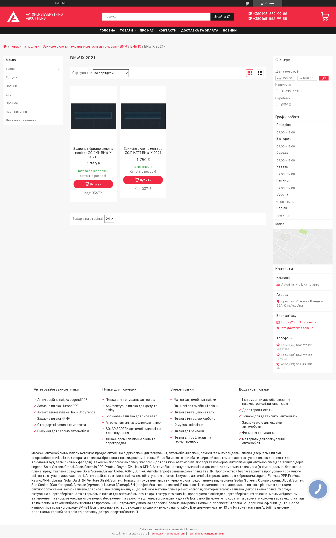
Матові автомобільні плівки (195, 400)
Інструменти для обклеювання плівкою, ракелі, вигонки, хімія (266, 402)
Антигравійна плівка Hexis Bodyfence (66, 412)
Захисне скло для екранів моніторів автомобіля (80, 47)
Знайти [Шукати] (220, 16)
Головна (107, 30)
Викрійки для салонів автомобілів (63, 431)
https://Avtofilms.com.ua (298, 322)
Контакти (167, 30)
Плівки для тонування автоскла (130, 400)
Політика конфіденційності (206, 533)
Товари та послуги (24, 47)
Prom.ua (191, 529)
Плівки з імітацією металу (194, 412)
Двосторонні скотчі (257, 410)
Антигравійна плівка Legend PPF (62, 400)
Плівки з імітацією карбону (194, 419)
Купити (96, 184)
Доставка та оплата (199, 30)
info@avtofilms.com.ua (297, 328)
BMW (123, 47)
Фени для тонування (258, 433)
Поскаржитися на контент (168, 533)
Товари (126, 30)
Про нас (147, 30)
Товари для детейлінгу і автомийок (269, 416)
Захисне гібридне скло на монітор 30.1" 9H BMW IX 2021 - (93, 153)
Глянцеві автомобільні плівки (196, 406)
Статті (10, 94)
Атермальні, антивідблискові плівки (133, 423)
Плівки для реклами (189, 431)
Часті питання (16, 111)
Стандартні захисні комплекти (61, 425)
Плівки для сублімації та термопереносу (192, 440)
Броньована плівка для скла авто (132, 416)
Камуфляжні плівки (188, 425)
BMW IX (135, 47)
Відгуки (11, 77)
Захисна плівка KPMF (53, 419)
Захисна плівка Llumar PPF (58, 406)
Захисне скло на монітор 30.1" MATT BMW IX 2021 (143, 151)
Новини (230, 30)
